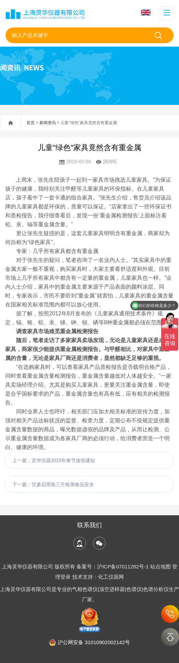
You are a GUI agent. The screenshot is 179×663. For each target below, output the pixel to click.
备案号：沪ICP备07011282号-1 (113, 566)
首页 (30, 122)
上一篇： (53, 460)
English (146, 12)
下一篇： (53, 484)
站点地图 (160, 566)
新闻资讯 (47, 122)
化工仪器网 (111, 577)
